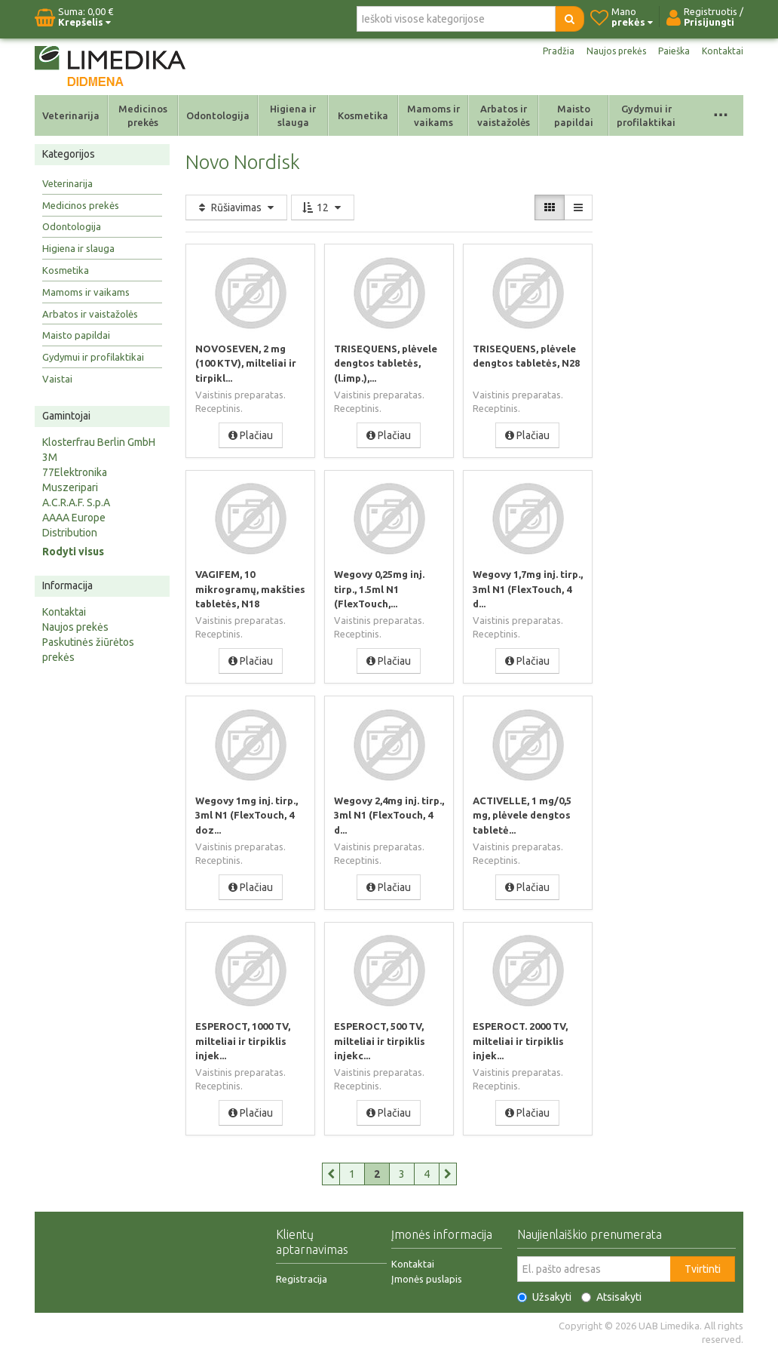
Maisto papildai (573, 115)
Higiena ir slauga (293, 115)
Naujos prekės (607, 51)
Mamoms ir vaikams (433, 115)
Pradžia (545, 51)
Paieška (670, 51)
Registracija (301, 1276)
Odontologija (218, 115)
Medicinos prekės (142, 115)
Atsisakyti (611, 1294)
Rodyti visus (73, 551)
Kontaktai (721, 51)
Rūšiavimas (236, 207)
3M (49, 457)
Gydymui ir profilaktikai (646, 115)
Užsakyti (544, 1294)
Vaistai (57, 378)
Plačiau (250, 435)
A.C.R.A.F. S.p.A (76, 502)
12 (323, 207)
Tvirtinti (703, 1266)
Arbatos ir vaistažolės (503, 115)
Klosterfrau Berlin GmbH (98, 442)
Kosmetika (363, 115)
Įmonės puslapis (426, 1276)
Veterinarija (71, 115)
